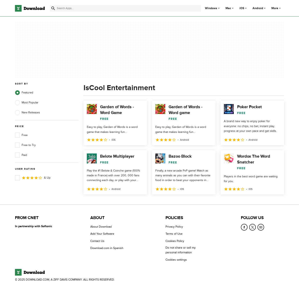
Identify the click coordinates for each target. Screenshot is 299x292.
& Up (32, 177)
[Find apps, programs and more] (125, 8)
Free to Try (25, 145)
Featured (24, 92)
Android (257, 8)
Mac (228, 8)
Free (21, 135)
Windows (211, 8)
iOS (241, 8)
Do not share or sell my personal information (180, 250)
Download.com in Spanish (106, 248)
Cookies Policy (174, 241)
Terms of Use (174, 234)
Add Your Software (102, 234)
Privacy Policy (174, 226)
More (276, 8)
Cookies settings (176, 259)
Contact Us (97, 241)
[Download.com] (30, 8)
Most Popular (26, 102)
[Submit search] (53, 8)
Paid (21, 155)
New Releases (27, 112)
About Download (101, 226)
